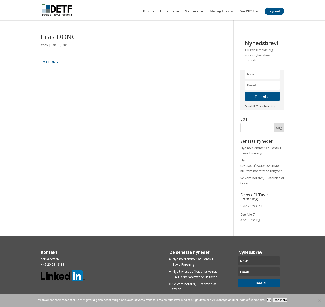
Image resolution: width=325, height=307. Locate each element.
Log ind (274, 11)
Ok (269, 300)
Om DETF (246, 11)
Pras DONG (49, 62)
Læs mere (280, 300)
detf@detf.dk (50, 259)
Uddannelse (169, 11)
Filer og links (219, 11)
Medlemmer (194, 11)
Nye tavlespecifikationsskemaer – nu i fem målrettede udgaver (261, 165)
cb (46, 45)
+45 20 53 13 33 (52, 264)
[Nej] (319, 300)
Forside (148, 11)
